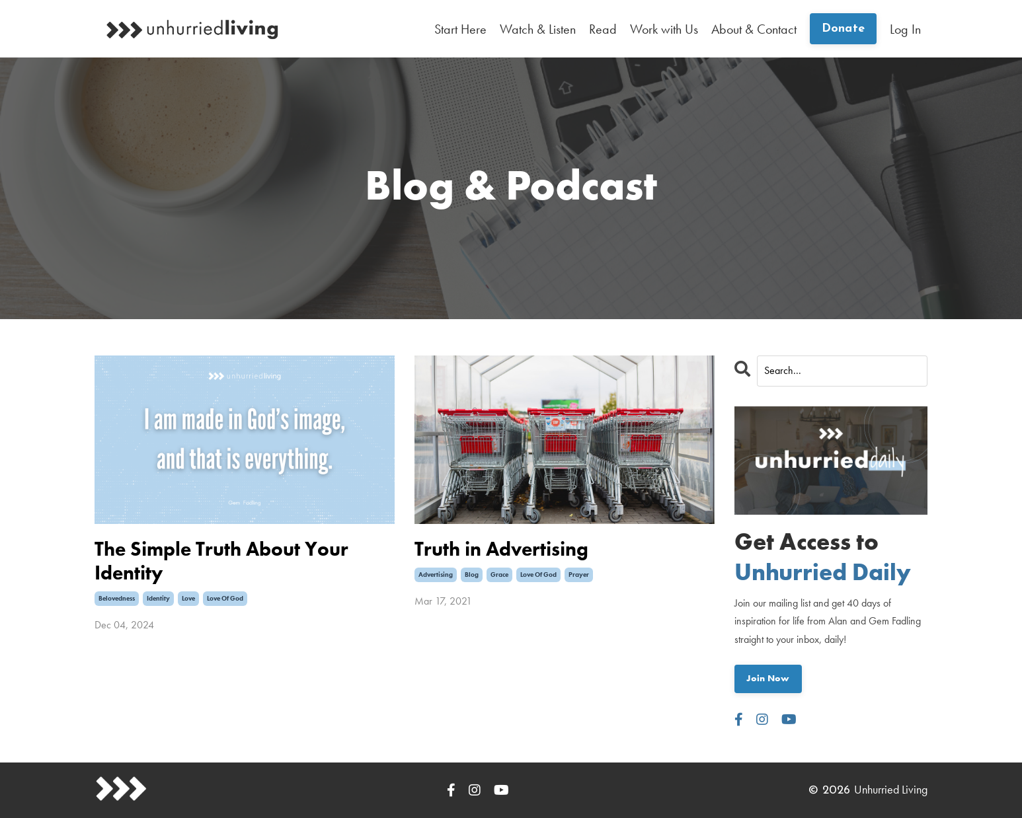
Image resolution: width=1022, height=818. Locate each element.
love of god (225, 598)
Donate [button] (843, 28)
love (188, 598)
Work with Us (664, 29)
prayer (579, 574)
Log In (905, 29)
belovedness (116, 598)
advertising (435, 574)
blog (472, 574)
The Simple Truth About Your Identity (221, 561)
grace (499, 574)
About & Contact (754, 29)
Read (603, 29)
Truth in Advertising (501, 549)
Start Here (460, 29)
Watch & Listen (538, 29)
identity (158, 598)
